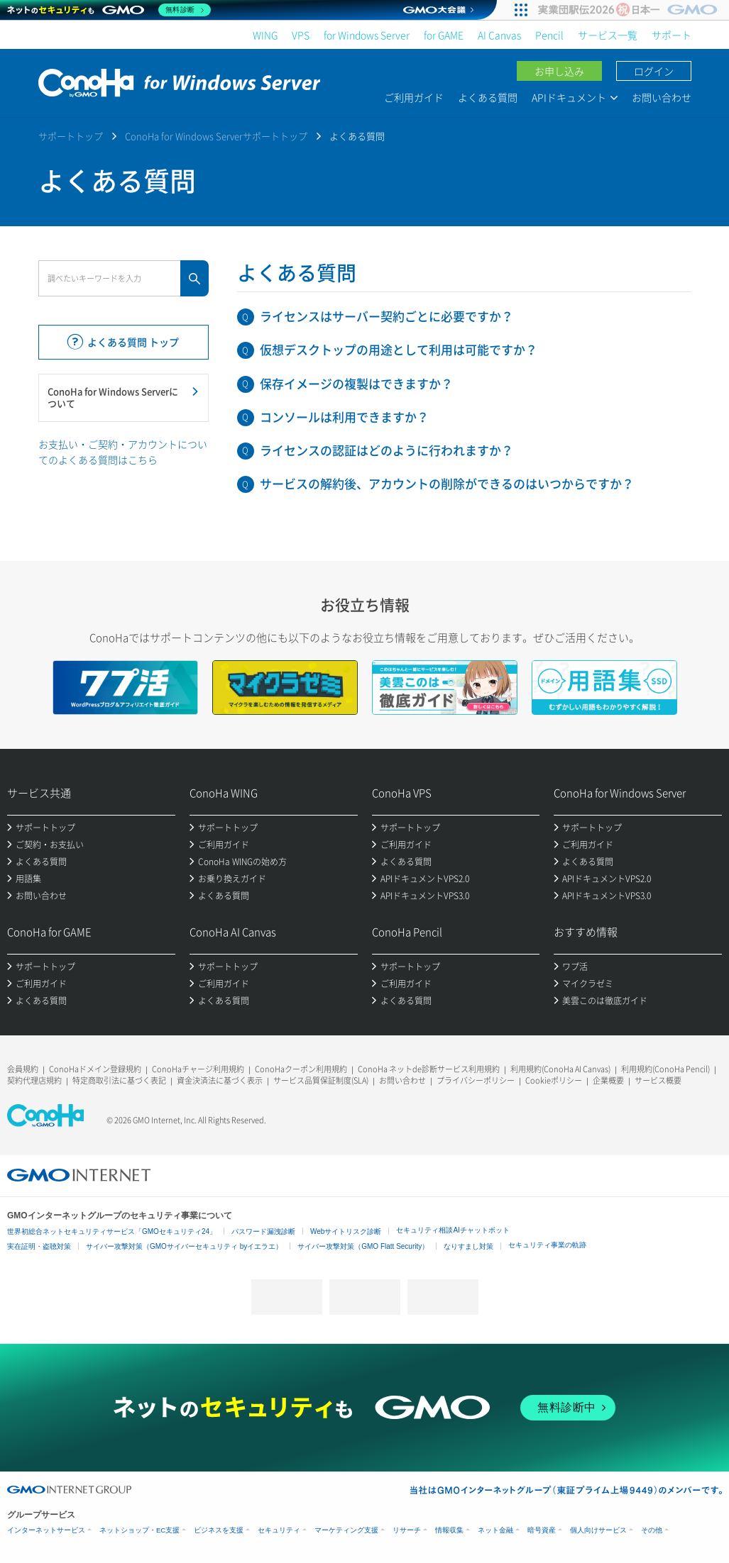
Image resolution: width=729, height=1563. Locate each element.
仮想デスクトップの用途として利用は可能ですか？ (398, 349)
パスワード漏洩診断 (263, 1231)
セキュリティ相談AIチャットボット (452, 1230)
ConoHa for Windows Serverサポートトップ (216, 136)
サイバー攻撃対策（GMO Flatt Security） (363, 1246)
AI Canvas (499, 35)
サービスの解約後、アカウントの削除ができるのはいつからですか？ (447, 483)
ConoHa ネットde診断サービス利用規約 (429, 1069)
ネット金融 (495, 1530)
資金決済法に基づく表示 (220, 1080)
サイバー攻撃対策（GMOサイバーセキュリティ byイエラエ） (184, 1246)
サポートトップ (70, 136)
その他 (651, 1530)
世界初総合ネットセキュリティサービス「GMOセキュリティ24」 (111, 1231)
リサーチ (407, 1530)
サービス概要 (658, 1080)
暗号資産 (541, 1530)
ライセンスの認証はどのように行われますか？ (386, 450)
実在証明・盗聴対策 (39, 1246)
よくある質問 (487, 97)
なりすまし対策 (468, 1246)
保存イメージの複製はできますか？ (356, 383)
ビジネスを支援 (218, 1530)
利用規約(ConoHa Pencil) (665, 1069)
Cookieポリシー (553, 1080)
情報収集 (449, 1530)
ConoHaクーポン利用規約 (301, 1069)
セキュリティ (279, 1530)
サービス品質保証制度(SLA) (320, 1080)
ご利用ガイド (414, 97)
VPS (300, 35)
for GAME (444, 35)
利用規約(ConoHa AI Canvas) (560, 1069)
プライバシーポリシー (476, 1080)
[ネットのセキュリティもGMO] (109, 10)
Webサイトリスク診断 (345, 1231)
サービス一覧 (607, 35)
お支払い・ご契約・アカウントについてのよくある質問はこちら (122, 452)
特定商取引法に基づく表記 (119, 1080)
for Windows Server (367, 35)
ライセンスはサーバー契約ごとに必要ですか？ (386, 316)
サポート (671, 35)
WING (265, 35)
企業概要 (608, 1080)
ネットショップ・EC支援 (139, 1530)
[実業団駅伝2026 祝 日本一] (630, 10)
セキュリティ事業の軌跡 (547, 1245)
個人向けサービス (598, 1530)
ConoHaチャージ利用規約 (198, 1069)
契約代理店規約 (34, 1080)
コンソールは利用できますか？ (344, 416)
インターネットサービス (46, 1530)
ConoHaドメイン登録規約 (95, 1069)
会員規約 (22, 1069)
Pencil (549, 35)
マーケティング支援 (346, 1530)
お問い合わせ (661, 97)
